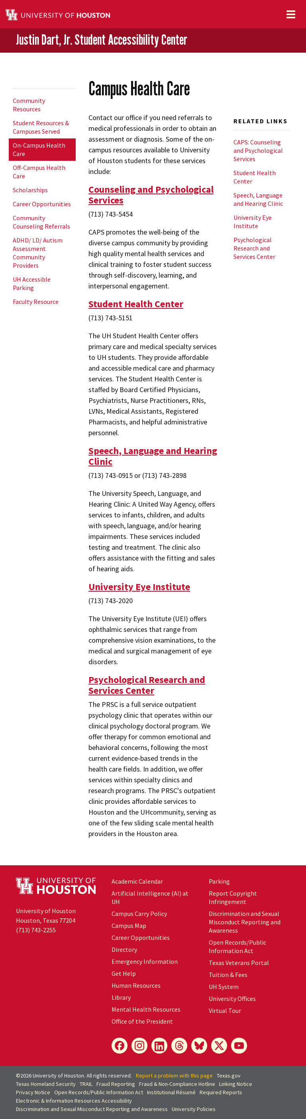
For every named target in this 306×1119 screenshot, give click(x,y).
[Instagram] (139, 1046)
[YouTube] (239, 1046)
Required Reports (221, 1092)
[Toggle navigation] (291, 14)
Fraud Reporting (115, 1083)
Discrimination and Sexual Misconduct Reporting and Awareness (244, 922)
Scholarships (30, 190)
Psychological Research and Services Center (146, 685)
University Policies (194, 1109)
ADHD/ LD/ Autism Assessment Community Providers (38, 252)
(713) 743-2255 (36, 930)
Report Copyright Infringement (233, 897)
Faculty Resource (36, 302)
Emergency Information (145, 961)
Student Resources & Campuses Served (41, 127)
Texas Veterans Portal (239, 963)
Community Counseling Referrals (41, 222)
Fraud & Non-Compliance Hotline (177, 1083)
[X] (219, 1046)
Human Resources (136, 985)
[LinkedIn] (159, 1046)
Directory (124, 949)
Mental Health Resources (146, 1009)
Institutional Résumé (171, 1092)
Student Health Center (135, 304)
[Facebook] (120, 1046)
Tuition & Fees (228, 975)
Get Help (124, 973)
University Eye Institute (139, 586)
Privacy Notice (33, 1092)
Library (121, 997)
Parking (219, 881)
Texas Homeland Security (46, 1083)
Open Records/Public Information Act (237, 946)
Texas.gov (229, 1075)
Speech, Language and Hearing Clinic (152, 456)
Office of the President (142, 1021)
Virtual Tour (225, 1010)
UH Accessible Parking (32, 283)
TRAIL (86, 1083)
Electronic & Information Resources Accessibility (74, 1100)
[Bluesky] (199, 1046)
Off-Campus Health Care (39, 172)
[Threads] (179, 1046)
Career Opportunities (42, 204)
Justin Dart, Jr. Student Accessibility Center (101, 40)
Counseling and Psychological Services (151, 194)
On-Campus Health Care (39, 149)
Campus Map (129, 926)
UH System (224, 987)
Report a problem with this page (174, 1075)
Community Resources (29, 105)
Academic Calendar (137, 881)
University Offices (232, 999)
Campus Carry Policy (139, 914)
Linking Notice (235, 1083)
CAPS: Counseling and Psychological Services (258, 150)
